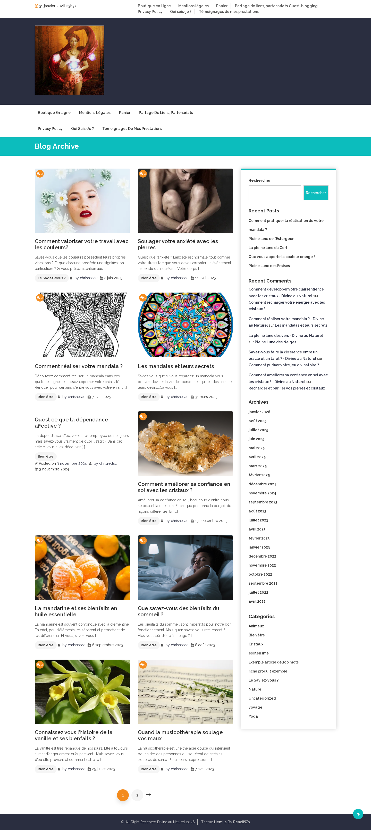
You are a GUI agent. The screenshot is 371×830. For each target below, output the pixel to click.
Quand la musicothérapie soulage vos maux (180, 735)
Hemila (220, 822)
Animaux (256, 626)
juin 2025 (256, 439)
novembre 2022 (262, 565)
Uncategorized (262, 698)
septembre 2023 (263, 502)
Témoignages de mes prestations (229, 12)
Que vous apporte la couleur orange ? (282, 257)
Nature (255, 689)
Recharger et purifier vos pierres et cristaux (287, 388)
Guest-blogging (303, 6)
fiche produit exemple (268, 671)
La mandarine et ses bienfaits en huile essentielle (76, 611)
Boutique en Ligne (154, 6)
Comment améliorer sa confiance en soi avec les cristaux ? (184, 487)
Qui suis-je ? (180, 12)
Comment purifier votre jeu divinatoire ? (284, 365)
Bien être (149, 278)
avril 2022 (257, 601)
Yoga (253, 716)
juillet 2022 (258, 592)
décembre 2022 (262, 556)
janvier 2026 (259, 412)
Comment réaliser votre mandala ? (79, 366)
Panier (221, 6)
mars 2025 (258, 466)
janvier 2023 (259, 547)
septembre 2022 (263, 583)
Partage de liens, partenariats (261, 6)
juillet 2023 (258, 520)
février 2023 (259, 538)
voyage (255, 707)
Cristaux (256, 644)
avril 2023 (257, 529)
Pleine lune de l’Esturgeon (271, 239)
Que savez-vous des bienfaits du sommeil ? (178, 611)
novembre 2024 (262, 493)
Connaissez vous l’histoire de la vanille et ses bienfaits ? (74, 735)
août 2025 (257, 421)
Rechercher (260, 180)
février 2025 (259, 475)
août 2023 (257, 511)
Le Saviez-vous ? (52, 278)
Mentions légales (193, 6)
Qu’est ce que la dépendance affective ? (71, 423)
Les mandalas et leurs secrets (176, 366)
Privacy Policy (150, 12)
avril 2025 (257, 457)
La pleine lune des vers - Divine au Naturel (286, 336)
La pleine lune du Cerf (268, 248)
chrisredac (88, 278)
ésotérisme (259, 653)
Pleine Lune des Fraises (269, 266)
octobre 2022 (260, 574)
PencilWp (241, 822)
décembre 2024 (262, 484)
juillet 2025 (258, 430)
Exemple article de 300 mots (274, 662)
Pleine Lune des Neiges (275, 342)
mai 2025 (257, 448)
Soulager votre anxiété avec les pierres (178, 244)
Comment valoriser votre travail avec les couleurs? (82, 244)
